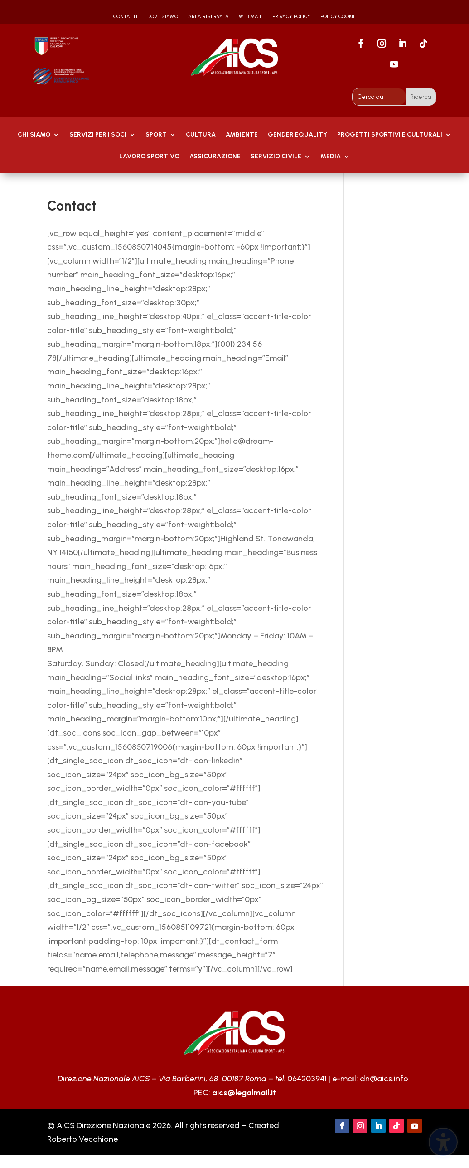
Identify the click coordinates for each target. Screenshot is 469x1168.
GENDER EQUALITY (297, 135)
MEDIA (330, 156)
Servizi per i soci (97, 135)
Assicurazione (215, 156)
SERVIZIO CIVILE (276, 156)
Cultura (201, 135)
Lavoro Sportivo (149, 156)
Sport (156, 135)
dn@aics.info (384, 1079)
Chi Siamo (34, 135)
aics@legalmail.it (244, 1093)
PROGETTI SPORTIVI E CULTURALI (389, 135)
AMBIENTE (242, 135)
